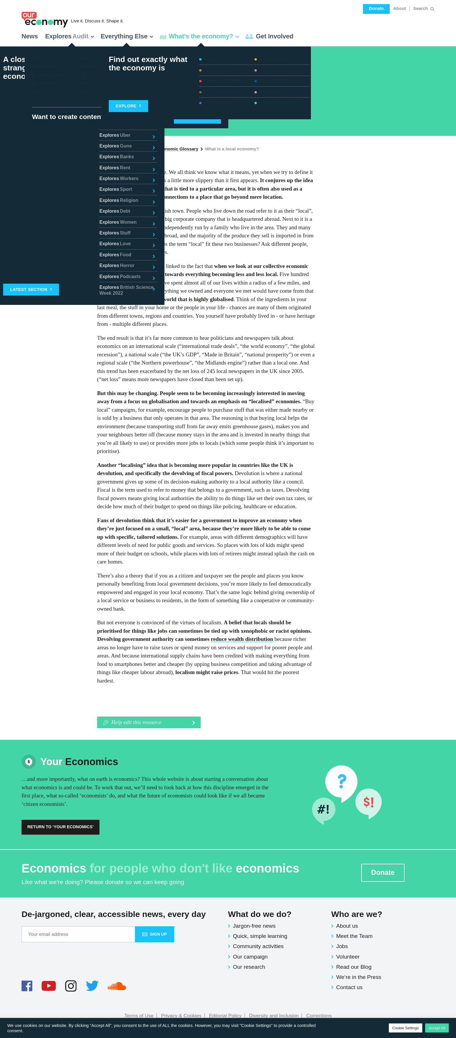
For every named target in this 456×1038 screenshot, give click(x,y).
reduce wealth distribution (242, 639)
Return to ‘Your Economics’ (60, 826)
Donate (376, 8)
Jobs (342, 946)
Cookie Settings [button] (405, 1028)
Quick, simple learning (260, 936)
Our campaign (250, 957)
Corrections (319, 1016)
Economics (79, 72)
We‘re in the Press (358, 977)
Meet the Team (354, 936)
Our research (249, 967)
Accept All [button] (437, 1028)
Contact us (349, 987)
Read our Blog (353, 967)
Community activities (258, 946)
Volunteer (347, 957)
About (399, 8)
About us (347, 926)
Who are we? (356, 914)
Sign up (154, 934)
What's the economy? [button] (199, 36)
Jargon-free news (254, 926)
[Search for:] (421, 8)
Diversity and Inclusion (274, 1016)
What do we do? (259, 914)
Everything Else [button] (127, 36)
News (30, 36)
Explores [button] (70, 36)
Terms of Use (139, 1016)
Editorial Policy (225, 1016)
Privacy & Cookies (181, 1016)
